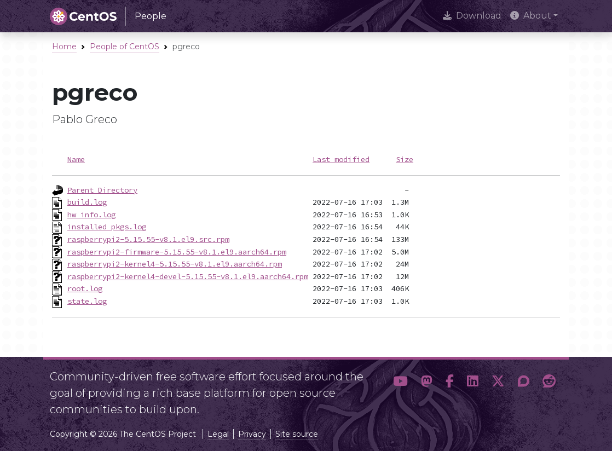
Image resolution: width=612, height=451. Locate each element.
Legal (218, 434)
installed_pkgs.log (106, 227)
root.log (84, 288)
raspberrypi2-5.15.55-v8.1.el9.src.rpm (148, 239)
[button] (400, 388)
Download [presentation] (472, 15)
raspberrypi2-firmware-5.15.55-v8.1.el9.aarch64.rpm (176, 252)
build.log (87, 202)
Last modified (341, 159)
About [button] (530, 15)
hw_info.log (91, 214)
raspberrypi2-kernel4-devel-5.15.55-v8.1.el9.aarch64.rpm (187, 276)
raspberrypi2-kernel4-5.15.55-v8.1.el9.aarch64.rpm (174, 264)
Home (64, 46)
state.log (87, 301)
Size (404, 159)
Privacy (252, 434)
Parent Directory (102, 190)
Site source (296, 434)
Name (76, 159)
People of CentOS (124, 46)
